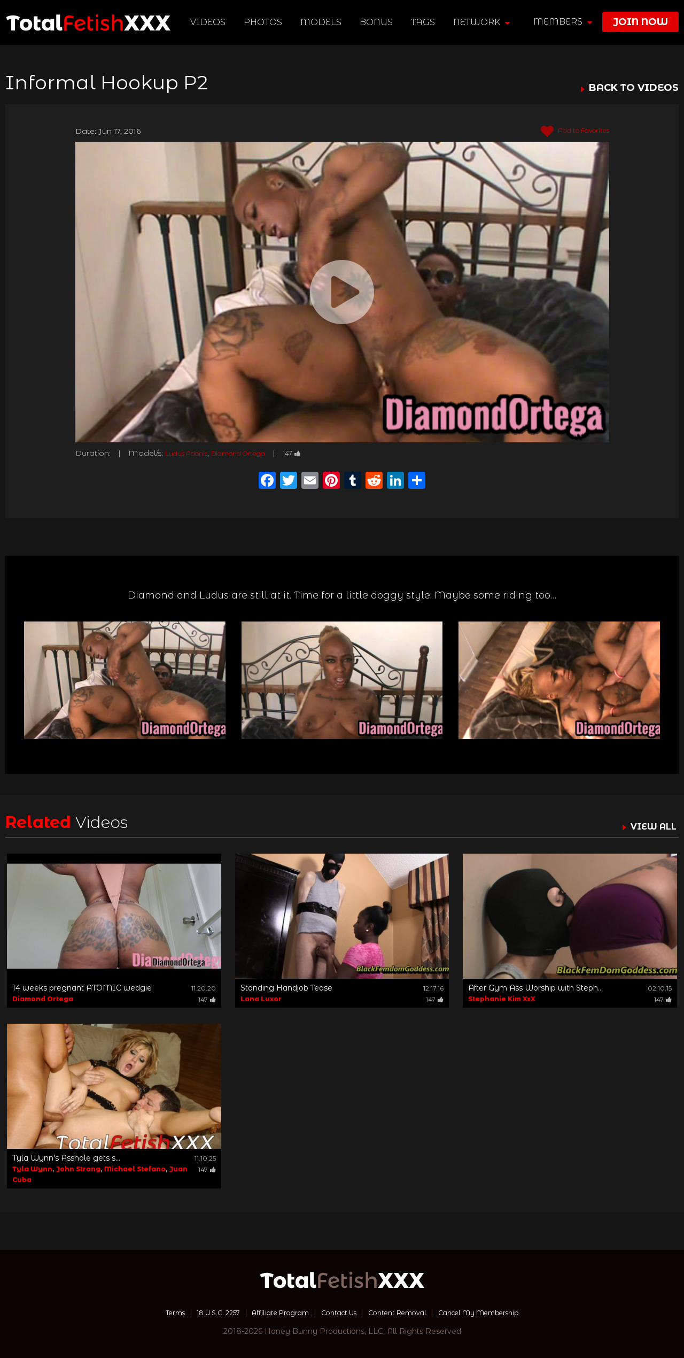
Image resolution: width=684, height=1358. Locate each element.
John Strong (78, 1169)
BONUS (377, 22)
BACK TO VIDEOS (634, 88)
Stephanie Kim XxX (501, 999)
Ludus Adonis (191, 453)
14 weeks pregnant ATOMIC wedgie (82, 988)
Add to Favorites (568, 131)
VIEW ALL (651, 826)
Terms (151, 1312)
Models (322, 22)
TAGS (425, 22)
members (562, 22)
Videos (209, 22)
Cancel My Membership (496, 1312)
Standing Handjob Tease (286, 988)
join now (640, 22)
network (483, 22)
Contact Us (337, 1312)
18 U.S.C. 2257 (201, 1312)
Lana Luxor (261, 999)
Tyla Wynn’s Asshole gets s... (66, 1158)
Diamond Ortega (254, 453)
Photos (264, 22)
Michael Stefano (135, 1169)
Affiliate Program (271, 1312)
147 (316, 453)
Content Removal (403, 1312)
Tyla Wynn (32, 1169)
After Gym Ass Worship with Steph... (535, 988)
